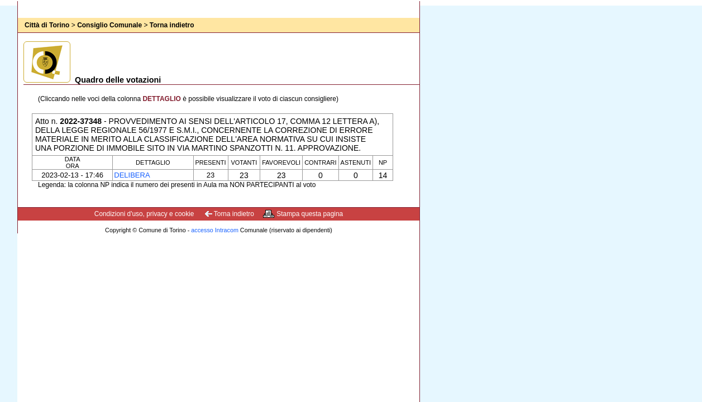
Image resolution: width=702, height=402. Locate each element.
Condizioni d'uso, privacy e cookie (144, 214)
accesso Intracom (214, 230)
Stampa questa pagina (309, 214)
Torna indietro (172, 25)
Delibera (132, 175)
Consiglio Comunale (109, 25)
